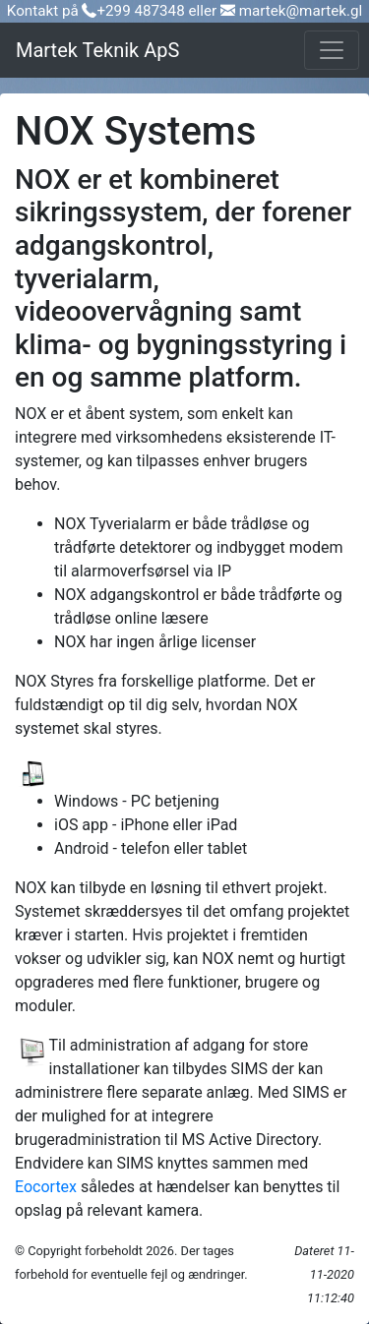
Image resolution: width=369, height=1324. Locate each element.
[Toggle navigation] (331, 50)
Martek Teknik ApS (97, 50)
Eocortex (46, 1186)
